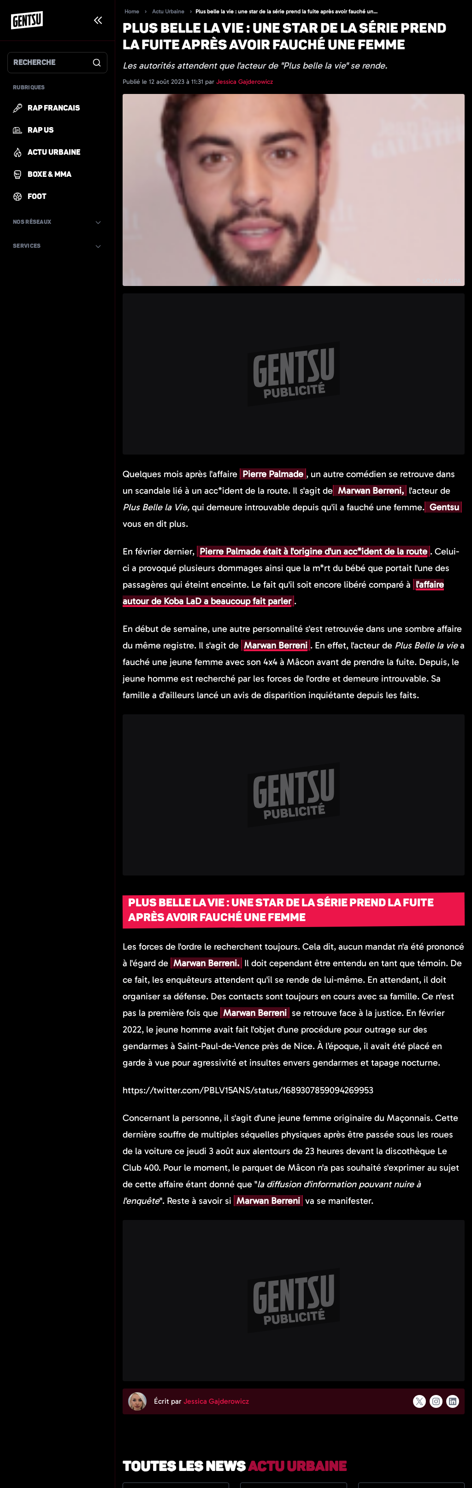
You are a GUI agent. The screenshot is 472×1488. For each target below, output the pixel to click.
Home (131, 11)
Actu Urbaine (168, 11)
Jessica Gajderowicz (244, 82)
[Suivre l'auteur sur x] (419, 1401)
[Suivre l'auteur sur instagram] (436, 1401)
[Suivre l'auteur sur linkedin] (452, 1401)
